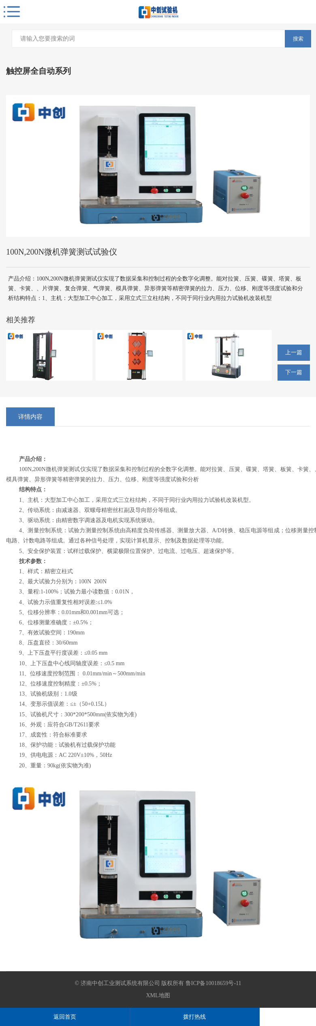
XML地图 (158, 995)
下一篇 (293, 372)
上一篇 (293, 352)
